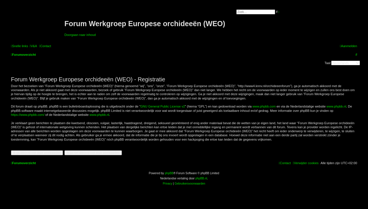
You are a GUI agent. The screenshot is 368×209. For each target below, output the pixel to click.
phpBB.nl (201, 178)
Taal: (328, 63)
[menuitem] (33, 46)
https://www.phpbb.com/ (28, 114)
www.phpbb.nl (336, 106)
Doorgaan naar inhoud (80, 35)
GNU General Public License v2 (162, 106)
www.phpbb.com (264, 106)
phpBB (169, 173)
